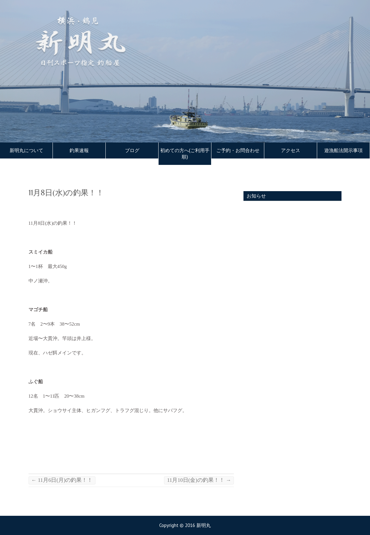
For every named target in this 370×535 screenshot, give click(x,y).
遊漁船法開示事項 (343, 150)
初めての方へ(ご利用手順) (185, 153)
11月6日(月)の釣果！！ (62, 480)
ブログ (132, 150)
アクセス (290, 150)
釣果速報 (79, 150)
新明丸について (26, 150)
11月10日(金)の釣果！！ (199, 480)
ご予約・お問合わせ (237, 150)
